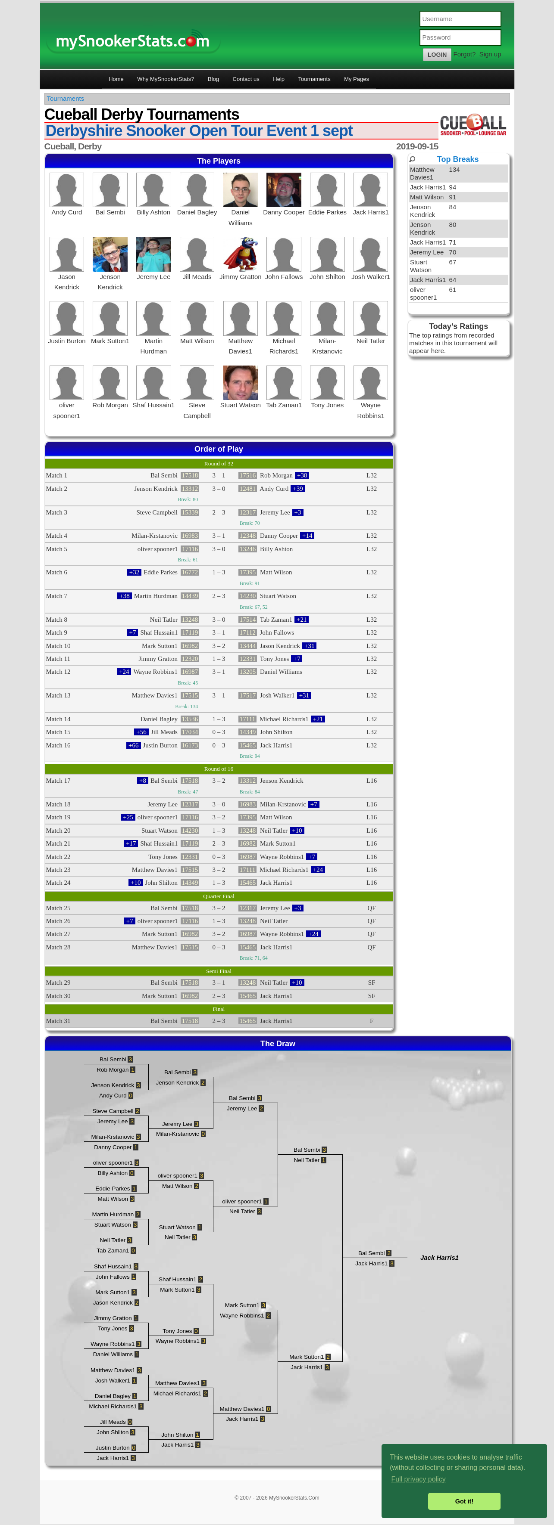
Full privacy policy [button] (418, 1479)
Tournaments (314, 79)
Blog (213, 79)
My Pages (356, 79)
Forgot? (465, 54)
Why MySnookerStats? (165, 79)
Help (279, 79)
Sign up (490, 54)
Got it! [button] (464, 1501)
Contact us (246, 79)
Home (116, 79)
